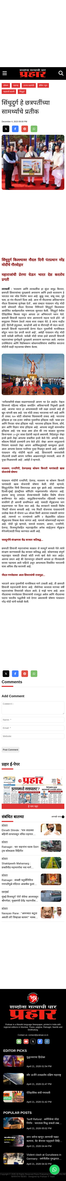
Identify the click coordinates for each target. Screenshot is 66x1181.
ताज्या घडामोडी (28, 85)
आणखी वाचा (57, 817)
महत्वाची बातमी (8, 92)
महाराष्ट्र (15, 85)
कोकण (5, 85)
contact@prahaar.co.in (38, 1035)
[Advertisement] (33, 32)
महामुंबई (5, 891)
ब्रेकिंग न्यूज (43, 85)
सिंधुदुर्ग (22, 92)
